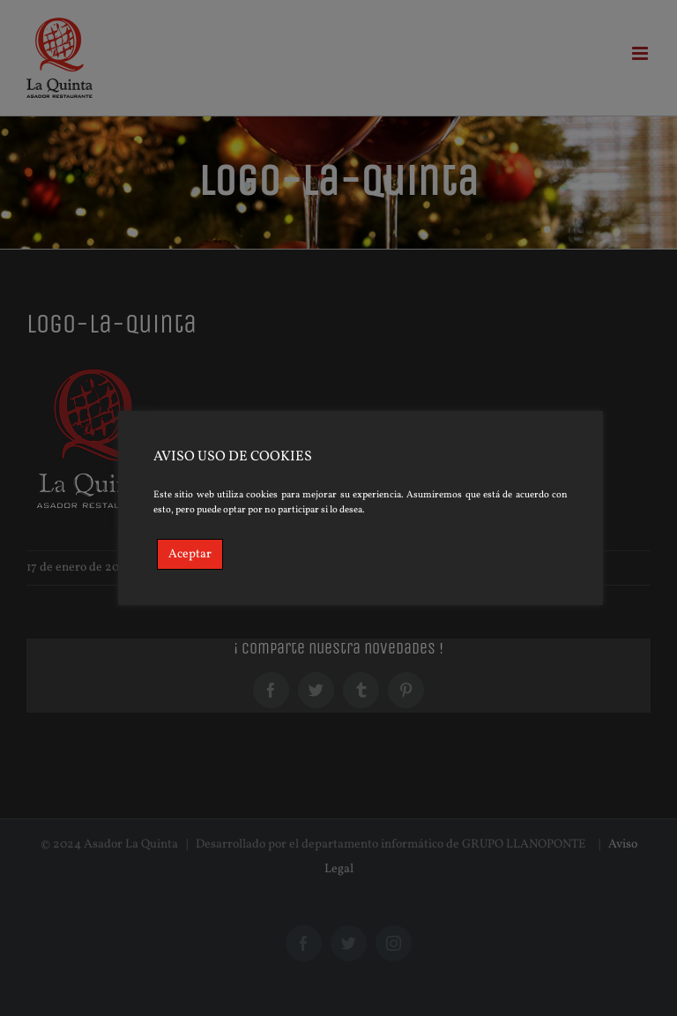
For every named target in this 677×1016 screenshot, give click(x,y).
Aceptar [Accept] (190, 554)
